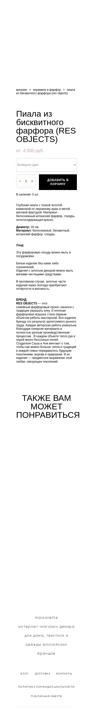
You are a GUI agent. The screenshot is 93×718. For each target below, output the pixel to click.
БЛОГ (25, 673)
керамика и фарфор (47, 90)
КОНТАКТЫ (64, 673)
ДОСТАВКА (43, 673)
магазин (21, 90)
